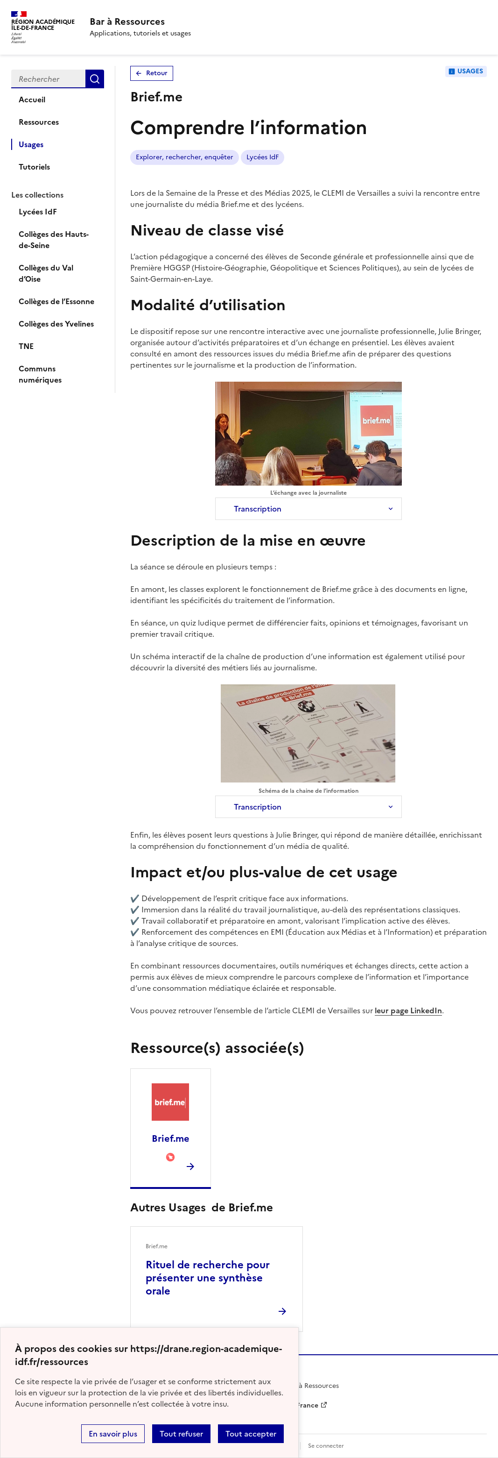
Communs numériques (40, 374)
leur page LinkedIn (408, 1010)
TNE (26, 346)
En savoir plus (113, 1433)
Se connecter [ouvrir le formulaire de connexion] (326, 1446)
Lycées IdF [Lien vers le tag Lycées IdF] (262, 157)
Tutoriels (34, 166)
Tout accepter (250, 1433)
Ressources (39, 122)
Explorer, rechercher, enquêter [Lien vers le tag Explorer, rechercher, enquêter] (184, 157)
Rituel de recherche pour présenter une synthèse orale (208, 1278)
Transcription (257, 508)
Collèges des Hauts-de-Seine (54, 239)
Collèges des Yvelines (56, 323)
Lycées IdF (38, 211)
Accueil (32, 99)
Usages (31, 144)
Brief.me (170, 1138)
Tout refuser (181, 1433)
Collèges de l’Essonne (56, 301)
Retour (157, 73)
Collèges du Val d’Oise (46, 273)
